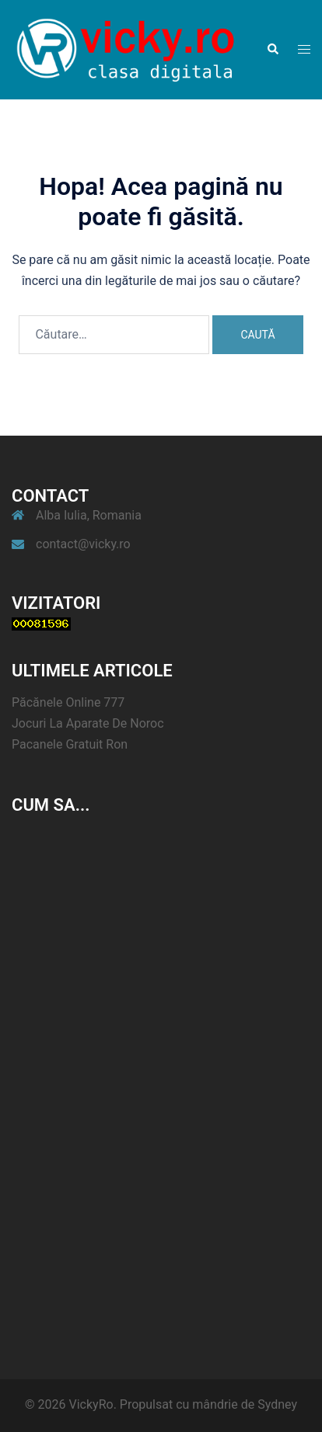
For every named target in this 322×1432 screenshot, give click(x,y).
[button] (272, 49)
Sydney (277, 1404)
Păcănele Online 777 (68, 702)
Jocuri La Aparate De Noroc (88, 723)
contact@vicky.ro (83, 544)
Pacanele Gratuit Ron (70, 744)
